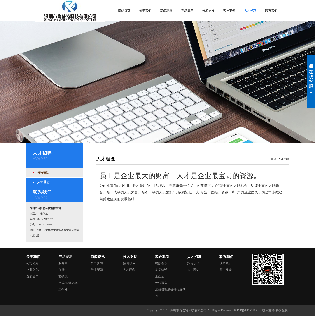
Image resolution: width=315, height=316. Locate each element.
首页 (273, 158)
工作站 (63, 289)
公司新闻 (97, 263)
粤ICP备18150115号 (247, 310)
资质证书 (32, 276)
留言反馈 (225, 269)
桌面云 (159, 276)
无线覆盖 (161, 283)
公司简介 (32, 263)
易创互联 (281, 310)
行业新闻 (97, 269)
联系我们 (225, 263)
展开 (311, 81)
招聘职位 (43, 172)
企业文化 (32, 269)
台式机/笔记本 (68, 283)
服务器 (63, 263)
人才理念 (43, 182)
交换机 (63, 276)
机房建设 (161, 269)
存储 (61, 269)
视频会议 (161, 263)
